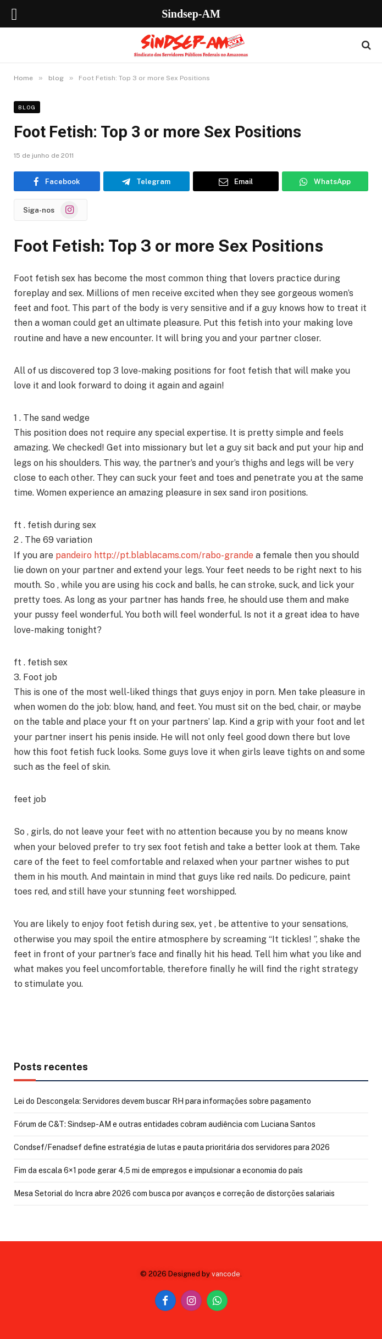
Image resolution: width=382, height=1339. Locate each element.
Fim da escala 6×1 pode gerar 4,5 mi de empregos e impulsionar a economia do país (158, 1170)
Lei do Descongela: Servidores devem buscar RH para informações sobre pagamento (162, 1101)
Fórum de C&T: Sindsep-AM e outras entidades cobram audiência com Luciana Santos (164, 1124)
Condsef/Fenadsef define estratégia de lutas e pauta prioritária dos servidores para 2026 (172, 1147)
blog (27, 107)
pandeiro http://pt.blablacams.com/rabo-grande (154, 555)
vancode (226, 1274)
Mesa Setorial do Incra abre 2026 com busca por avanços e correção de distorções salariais (174, 1193)
